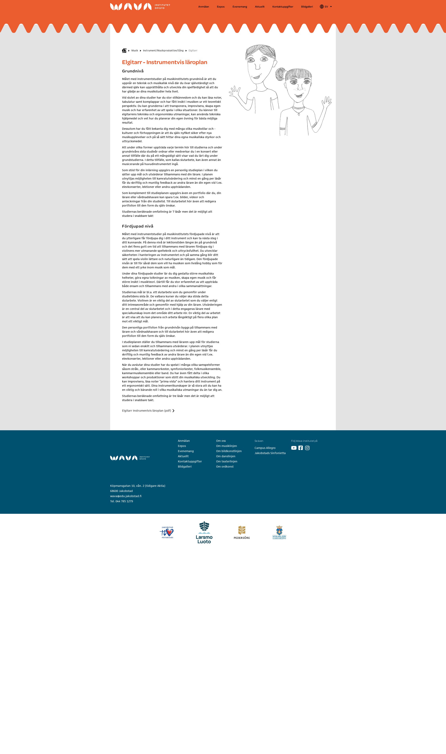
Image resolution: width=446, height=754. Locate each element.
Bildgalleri (307, 6)
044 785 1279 (124, 501)
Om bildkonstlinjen (229, 451)
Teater (273, 15)
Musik (155, 15)
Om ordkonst (225, 466)
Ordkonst (314, 15)
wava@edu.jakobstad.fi (125, 496)
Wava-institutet (122, 15)
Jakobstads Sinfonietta (270, 453)
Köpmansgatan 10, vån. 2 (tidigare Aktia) (137, 486)
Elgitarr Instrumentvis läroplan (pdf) (146, 410)
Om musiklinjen (226, 446)
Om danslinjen (225, 456)
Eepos (221, 6)
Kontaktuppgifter (282, 6)
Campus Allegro (265, 448)
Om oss (221, 441)
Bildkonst (196, 15)
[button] (125, 15)
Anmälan (203, 6)
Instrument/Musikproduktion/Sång (163, 50)
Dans (233, 15)
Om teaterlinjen (226, 461)
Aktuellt (260, 6)
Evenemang (240, 6)
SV (328, 6)
